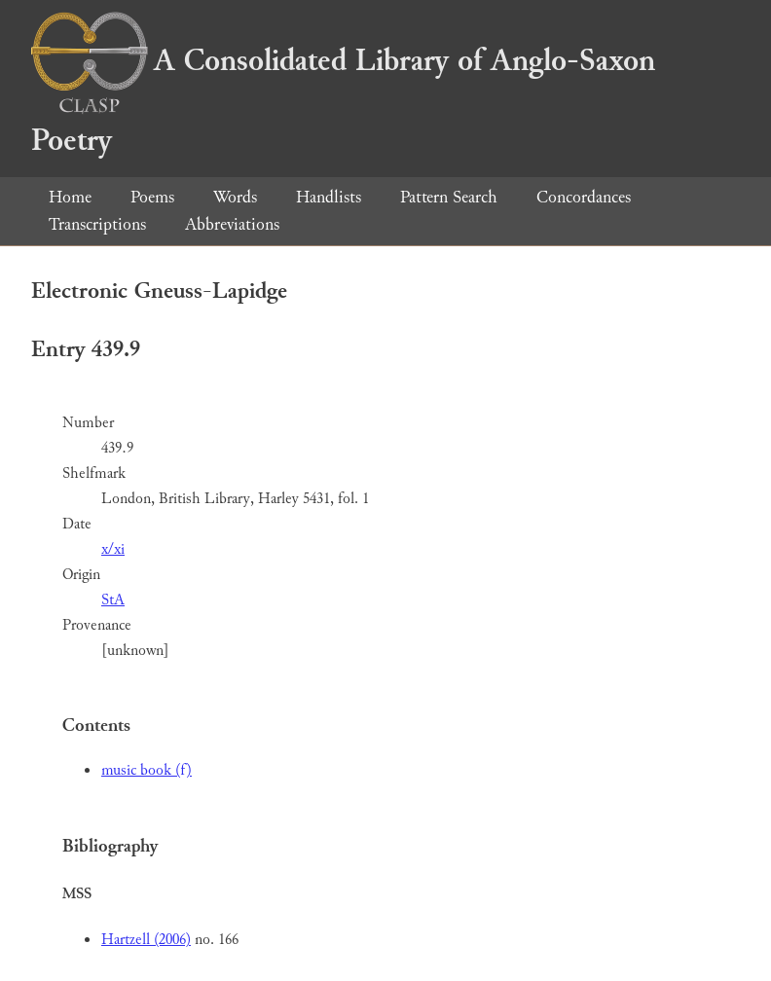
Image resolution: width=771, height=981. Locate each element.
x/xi (113, 549)
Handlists (328, 197)
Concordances (583, 197)
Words (235, 197)
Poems (152, 197)
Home (70, 197)
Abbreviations (232, 224)
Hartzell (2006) (146, 939)
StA (113, 600)
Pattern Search (448, 197)
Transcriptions (97, 224)
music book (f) (146, 770)
